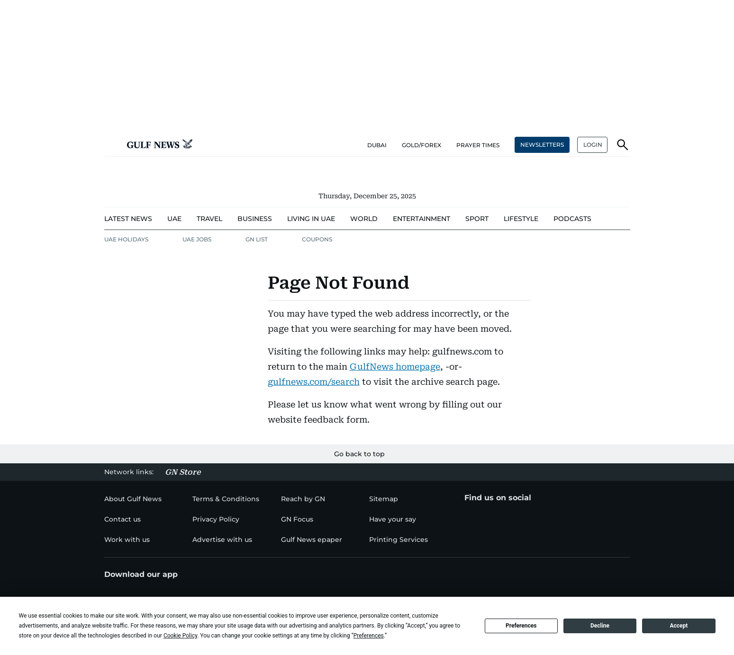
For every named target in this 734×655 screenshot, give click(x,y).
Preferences (521, 625)
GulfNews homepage (395, 367)
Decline (599, 625)
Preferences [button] (368, 635)
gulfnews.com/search (314, 382)
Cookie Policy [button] (180, 635)
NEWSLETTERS (542, 144)
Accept (679, 625)
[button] (111, 144)
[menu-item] (128, 219)
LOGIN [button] (592, 144)
